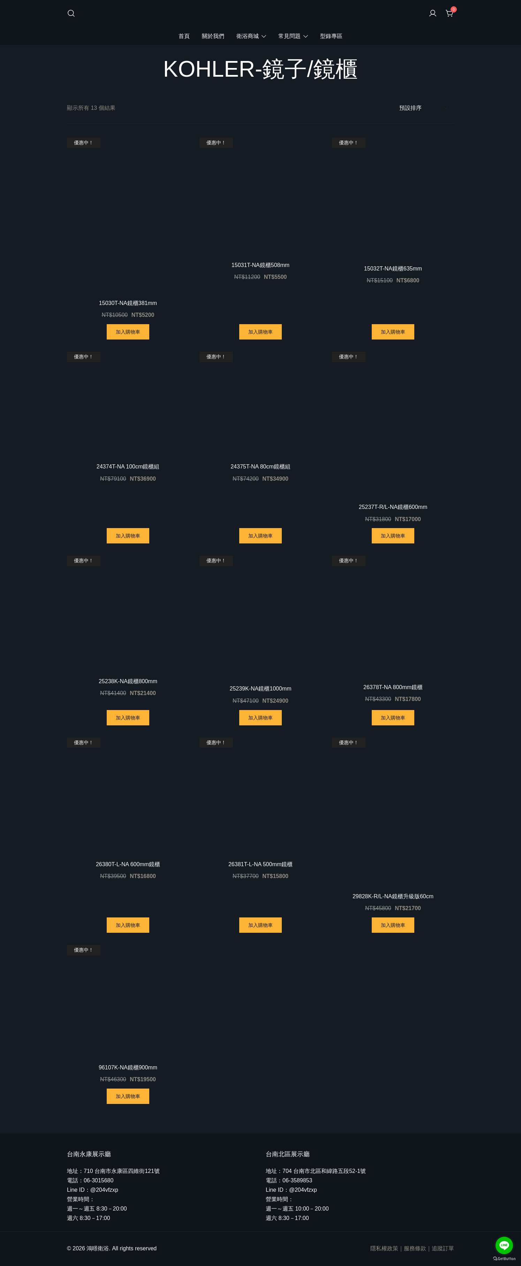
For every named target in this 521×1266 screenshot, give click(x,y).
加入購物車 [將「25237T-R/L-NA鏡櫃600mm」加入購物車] (393, 536)
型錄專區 (331, 36)
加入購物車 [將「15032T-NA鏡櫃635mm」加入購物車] (393, 332)
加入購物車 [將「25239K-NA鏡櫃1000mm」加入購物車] (260, 717)
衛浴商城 (247, 36)
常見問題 (289, 36)
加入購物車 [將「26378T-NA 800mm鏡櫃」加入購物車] (393, 717)
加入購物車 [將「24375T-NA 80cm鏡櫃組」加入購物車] (260, 536)
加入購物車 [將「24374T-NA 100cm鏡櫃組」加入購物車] (128, 536)
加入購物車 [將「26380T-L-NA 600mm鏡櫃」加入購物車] (128, 925)
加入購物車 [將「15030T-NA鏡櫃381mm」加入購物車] (128, 332)
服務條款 (415, 1248)
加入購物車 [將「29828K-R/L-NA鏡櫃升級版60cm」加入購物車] (393, 925)
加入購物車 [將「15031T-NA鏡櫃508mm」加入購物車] (260, 332)
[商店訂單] (423, 108)
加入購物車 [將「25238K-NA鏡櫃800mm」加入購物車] (128, 717)
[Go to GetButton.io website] (504, 1259)
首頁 (184, 36)
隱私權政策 (384, 1248)
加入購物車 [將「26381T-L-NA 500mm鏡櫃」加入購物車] (260, 925)
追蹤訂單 (443, 1248)
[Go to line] (504, 1245)
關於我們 (213, 36)
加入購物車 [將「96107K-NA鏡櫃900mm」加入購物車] (128, 1096)
